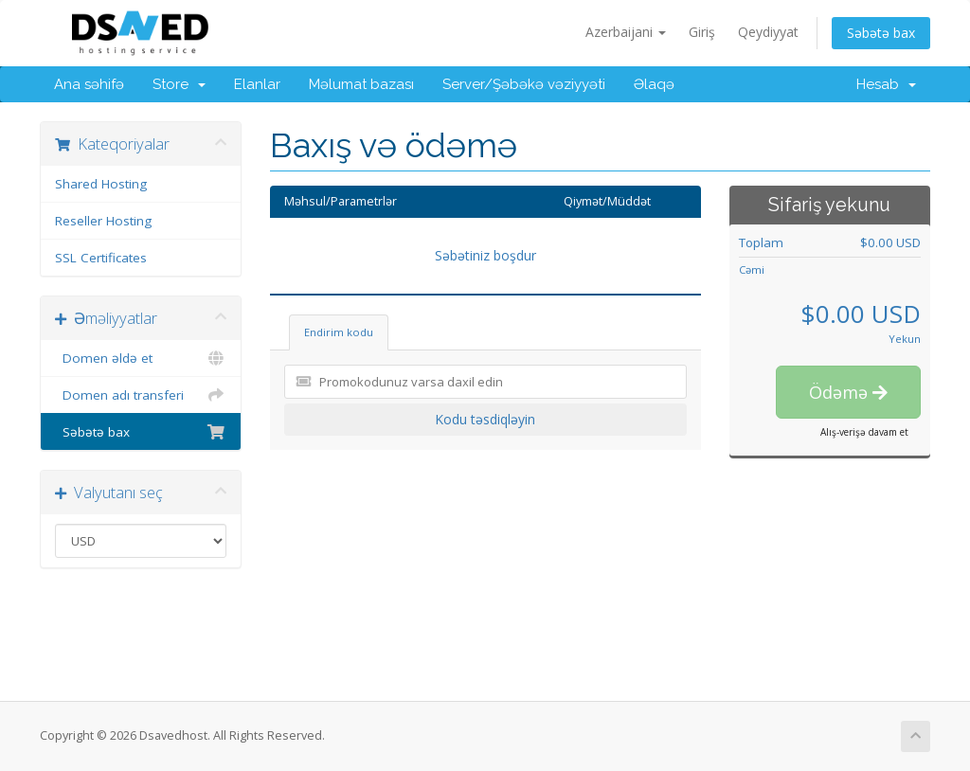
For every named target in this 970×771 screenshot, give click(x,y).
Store (179, 84)
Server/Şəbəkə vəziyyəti (523, 84)
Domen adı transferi (140, 395)
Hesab (886, 84)
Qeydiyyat (768, 32)
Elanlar (257, 84)
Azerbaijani (625, 32)
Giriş (702, 32)
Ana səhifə (89, 84)
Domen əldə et (140, 358)
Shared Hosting (101, 183)
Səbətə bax (881, 33)
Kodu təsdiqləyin (485, 419)
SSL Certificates (101, 257)
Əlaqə (654, 84)
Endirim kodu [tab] (338, 332)
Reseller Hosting (103, 220)
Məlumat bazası (361, 84)
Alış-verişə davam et (864, 432)
